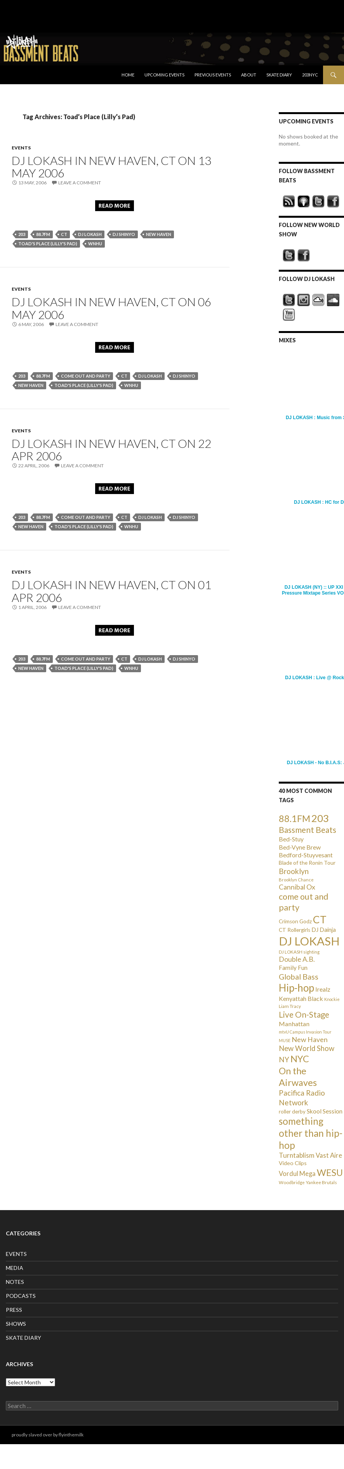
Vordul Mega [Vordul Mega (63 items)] (297, 1174)
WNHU (95, 243)
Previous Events (213, 74)
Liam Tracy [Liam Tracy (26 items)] (290, 1006)
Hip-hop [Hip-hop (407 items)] (296, 988)
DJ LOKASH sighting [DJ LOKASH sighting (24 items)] (299, 951)
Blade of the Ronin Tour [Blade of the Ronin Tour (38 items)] (307, 862)
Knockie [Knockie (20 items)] (332, 999)
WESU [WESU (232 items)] (330, 1172)
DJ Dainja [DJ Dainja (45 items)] (323, 929)
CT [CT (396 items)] (320, 919)
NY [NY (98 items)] (284, 1059)
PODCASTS (21, 1295)
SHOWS (16, 1323)
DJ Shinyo (124, 234)
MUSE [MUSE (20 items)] (284, 1040)
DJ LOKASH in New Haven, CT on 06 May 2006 (111, 308)
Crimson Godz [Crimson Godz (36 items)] (295, 921)
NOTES (15, 1281)
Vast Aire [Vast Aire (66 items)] (329, 1155)
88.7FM (43, 234)
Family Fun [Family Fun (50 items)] (293, 967)
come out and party (85, 375)
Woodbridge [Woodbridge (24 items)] (292, 1182)
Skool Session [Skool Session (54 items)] (324, 1111)
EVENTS (21, 148)
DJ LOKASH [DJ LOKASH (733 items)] (309, 941)
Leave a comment (79, 183)
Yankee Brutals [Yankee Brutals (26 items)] (321, 1182)
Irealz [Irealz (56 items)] (322, 989)
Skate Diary (279, 74)
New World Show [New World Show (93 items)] (306, 1048)
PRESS (14, 1309)
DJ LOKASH (90, 234)
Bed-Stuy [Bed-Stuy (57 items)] (291, 839)
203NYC (310, 74)
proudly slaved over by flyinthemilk (47, 1435)
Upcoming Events (164, 74)
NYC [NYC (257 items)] (299, 1058)
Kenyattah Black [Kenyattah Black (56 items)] (301, 998)
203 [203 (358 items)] (320, 818)
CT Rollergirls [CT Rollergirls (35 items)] (294, 930)
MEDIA (14, 1267)
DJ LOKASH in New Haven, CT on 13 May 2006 (111, 166)
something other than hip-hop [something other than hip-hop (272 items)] (310, 1133)
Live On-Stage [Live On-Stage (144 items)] (304, 1014)
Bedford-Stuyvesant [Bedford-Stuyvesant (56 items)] (306, 855)
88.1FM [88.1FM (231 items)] (294, 818)
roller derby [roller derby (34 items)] (292, 1111)
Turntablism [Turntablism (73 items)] (296, 1155)
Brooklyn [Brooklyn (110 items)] (294, 871)
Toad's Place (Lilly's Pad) (47, 243)
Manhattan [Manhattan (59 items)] (294, 1023)
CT (64, 234)
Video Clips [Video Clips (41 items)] (293, 1163)
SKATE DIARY (23, 1337)
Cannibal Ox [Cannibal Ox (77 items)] (297, 887)
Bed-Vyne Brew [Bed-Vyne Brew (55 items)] (300, 847)
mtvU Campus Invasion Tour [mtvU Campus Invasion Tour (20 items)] (305, 1031)
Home (128, 74)
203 (21, 234)
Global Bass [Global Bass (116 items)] (298, 976)
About (248, 74)
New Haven (158, 234)
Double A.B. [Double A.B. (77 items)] (297, 959)
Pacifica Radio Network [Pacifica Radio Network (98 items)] (302, 1097)
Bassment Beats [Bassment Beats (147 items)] (307, 829)
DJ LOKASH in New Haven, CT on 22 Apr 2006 (111, 449)
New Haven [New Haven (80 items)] (310, 1039)
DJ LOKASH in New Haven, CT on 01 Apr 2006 (111, 591)
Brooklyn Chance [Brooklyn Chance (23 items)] (296, 879)
